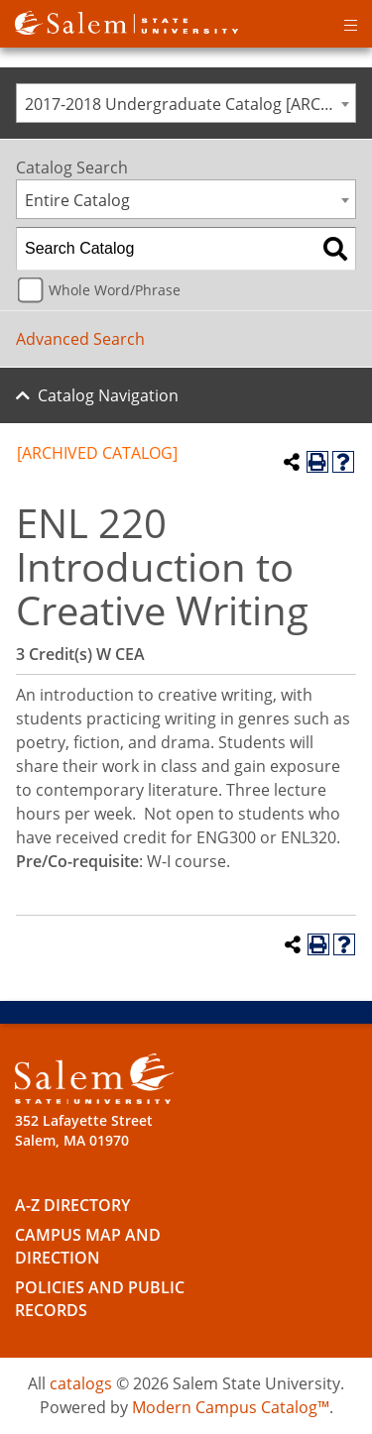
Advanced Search (80, 339)
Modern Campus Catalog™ (230, 1407)
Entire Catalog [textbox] (77, 200)
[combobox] (186, 103)
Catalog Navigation (108, 395)
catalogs (81, 1383)
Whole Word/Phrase (115, 289)
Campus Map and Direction (88, 1246)
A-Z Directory (72, 1205)
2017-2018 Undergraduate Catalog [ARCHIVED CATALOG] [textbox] (190, 104)
